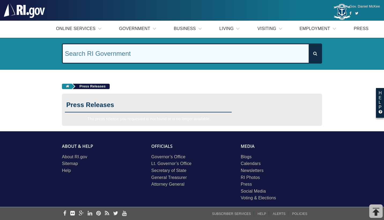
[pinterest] (98, 213)
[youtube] (124, 213)
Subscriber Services (231, 214)
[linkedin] (90, 213)
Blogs (246, 157)
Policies (300, 214)
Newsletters (252, 170)
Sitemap (70, 163)
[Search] (315, 53)
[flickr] (72, 213)
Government (134, 28)
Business (185, 28)
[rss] (107, 213)
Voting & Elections (258, 198)
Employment (315, 28)
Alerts (279, 214)
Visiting (266, 28)
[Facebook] (350, 13)
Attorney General (167, 184)
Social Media (253, 191)
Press (361, 28)
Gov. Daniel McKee (364, 6)
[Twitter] (356, 13)
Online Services (75, 28)
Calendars (251, 163)
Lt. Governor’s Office (171, 163)
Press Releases (92, 86)
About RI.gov (74, 157)
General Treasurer (169, 177)
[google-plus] (81, 213)
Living (226, 28)
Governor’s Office (168, 157)
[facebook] (64, 213)
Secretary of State (168, 170)
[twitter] (115, 213)
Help (66, 170)
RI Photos (250, 177)
